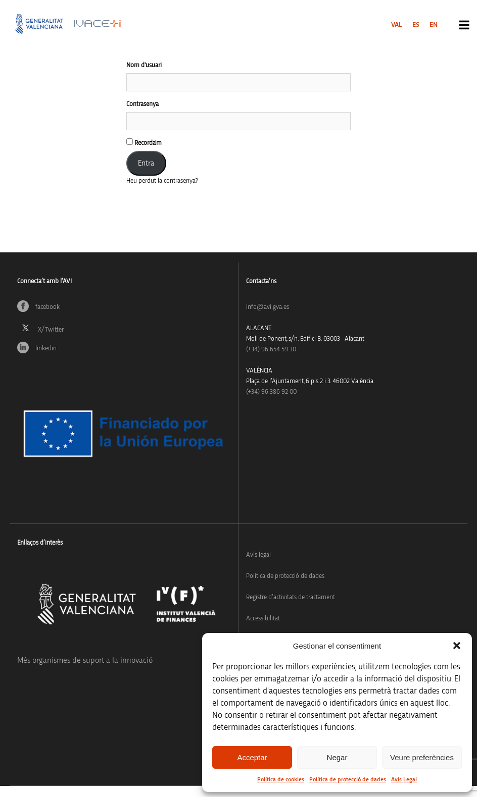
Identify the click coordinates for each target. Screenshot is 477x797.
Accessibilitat (263, 618)
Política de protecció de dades (347, 779)
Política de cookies (280, 779)
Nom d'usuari (144, 65)
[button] (457, 646)
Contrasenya (142, 104)
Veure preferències (422, 757)
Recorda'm (144, 142)
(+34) (271, 349)
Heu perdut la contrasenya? (162, 181)
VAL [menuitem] (396, 24)
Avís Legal (404, 779)
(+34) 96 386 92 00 (271, 392)
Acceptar (252, 757)
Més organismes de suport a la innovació (85, 660)
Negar (337, 757)
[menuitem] (396, 24)
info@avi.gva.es (267, 307)
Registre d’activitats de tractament (290, 597)
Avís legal (258, 555)
